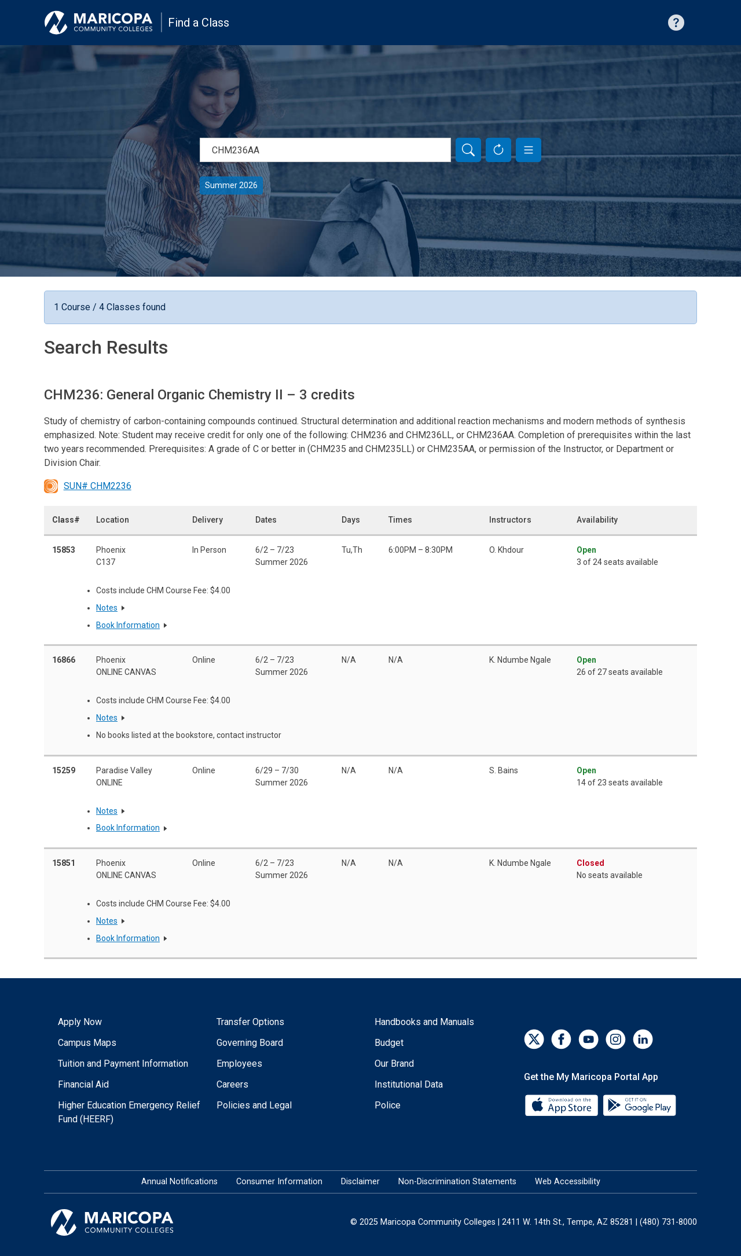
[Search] (468, 150)
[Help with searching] (676, 22)
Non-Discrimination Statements (457, 1182)
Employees (239, 1063)
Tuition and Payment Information (123, 1063)
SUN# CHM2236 (87, 486)
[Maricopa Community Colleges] (126, 1222)
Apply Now (80, 1021)
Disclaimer (360, 1182)
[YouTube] (588, 1039)
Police (388, 1105)
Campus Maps (87, 1042)
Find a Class (198, 23)
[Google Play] (639, 1104)
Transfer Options (250, 1021)
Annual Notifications (179, 1182)
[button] (528, 150)
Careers (232, 1084)
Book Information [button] (128, 625)
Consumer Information (279, 1182)
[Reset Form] (498, 150)
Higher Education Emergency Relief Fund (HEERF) (129, 1112)
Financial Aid (83, 1084)
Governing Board (250, 1042)
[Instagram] (616, 1039)
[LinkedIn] (643, 1039)
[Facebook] (561, 1039)
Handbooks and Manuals (424, 1021)
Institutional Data (409, 1084)
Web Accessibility (567, 1182)
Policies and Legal (254, 1105)
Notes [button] (107, 607)
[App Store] (562, 1104)
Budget (389, 1042)
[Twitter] (534, 1039)
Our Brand (394, 1063)
